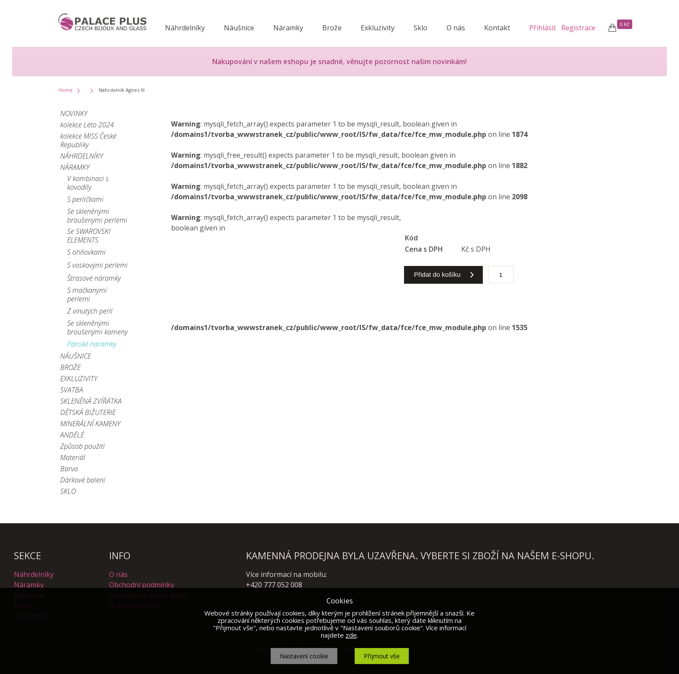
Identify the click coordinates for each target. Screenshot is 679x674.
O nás (455, 27)
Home (65, 90)
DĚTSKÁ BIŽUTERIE (88, 412)
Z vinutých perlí (90, 311)
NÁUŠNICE (75, 356)
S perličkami (85, 199)
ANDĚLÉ (72, 435)
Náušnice (239, 27)
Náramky (288, 27)
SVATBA (71, 390)
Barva (69, 468)
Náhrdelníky (185, 27)
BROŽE (70, 367)
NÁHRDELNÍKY (81, 156)
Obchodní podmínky (141, 585)
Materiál (72, 457)
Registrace (578, 27)
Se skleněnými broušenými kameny (97, 327)
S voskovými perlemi (97, 265)
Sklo (420, 27)
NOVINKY (73, 113)
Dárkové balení (82, 480)
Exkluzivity (377, 27)
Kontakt (497, 27)
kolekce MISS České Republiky (88, 140)
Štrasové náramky (94, 278)
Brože (332, 27)
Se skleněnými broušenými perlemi (97, 216)
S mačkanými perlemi (87, 294)
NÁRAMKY (75, 167)
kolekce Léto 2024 (87, 125)
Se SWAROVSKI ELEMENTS (88, 236)
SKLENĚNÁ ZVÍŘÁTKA (91, 401)
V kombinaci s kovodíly (88, 183)
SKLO (68, 491)
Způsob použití (82, 446)
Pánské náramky (91, 344)
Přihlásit (542, 27)
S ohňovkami (86, 252)
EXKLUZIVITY (78, 378)
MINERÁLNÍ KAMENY (90, 423)
